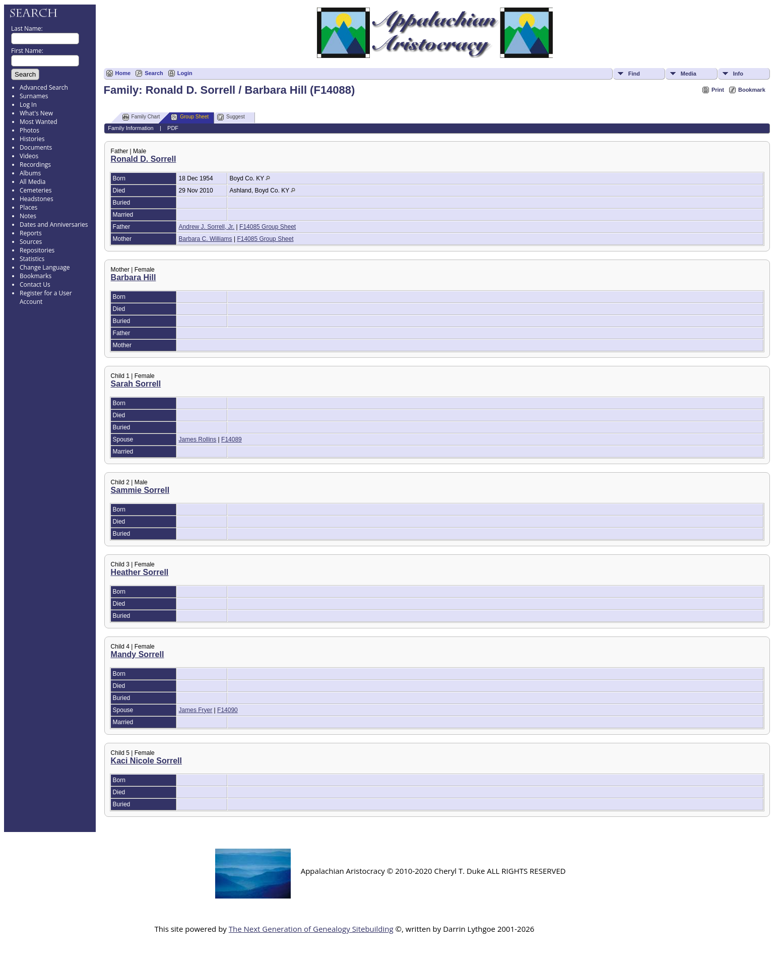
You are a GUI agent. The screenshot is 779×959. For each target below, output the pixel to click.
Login (184, 73)
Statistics (32, 258)
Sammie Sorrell (140, 490)
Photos (29, 130)
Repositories (37, 250)
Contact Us (35, 284)
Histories (32, 139)
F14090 (227, 710)
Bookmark (751, 90)
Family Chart (141, 117)
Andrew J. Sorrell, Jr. (207, 226)
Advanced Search (44, 87)
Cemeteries (36, 190)
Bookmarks (35, 276)
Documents (36, 147)
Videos (29, 156)
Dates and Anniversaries (54, 224)
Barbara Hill (133, 277)
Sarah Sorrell (136, 383)
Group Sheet (190, 117)
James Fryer (196, 710)
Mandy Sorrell (137, 654)
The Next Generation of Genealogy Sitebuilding (311, 929)
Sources (31, 241)
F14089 (231, 439)
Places (28, 207)
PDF (172, 128)
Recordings (35, 164)
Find (634, 74)
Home (123, 73)
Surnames (34, 96)
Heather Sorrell (140, 572)
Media (688, 74)
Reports (31, 233)
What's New (36, 113)
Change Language (45, 267)
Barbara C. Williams (205, 238)
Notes (28, 216)
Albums (30, 173)
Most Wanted (38, 121)
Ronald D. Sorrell (143, 159)
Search (154, 73)
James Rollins (198, 439)
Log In (28, 104)
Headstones (36, 199)
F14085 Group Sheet (267, 226)
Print (717, 90)
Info (738, 74)
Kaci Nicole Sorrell (146, 760)
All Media (32, 181)
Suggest (231, 117)
